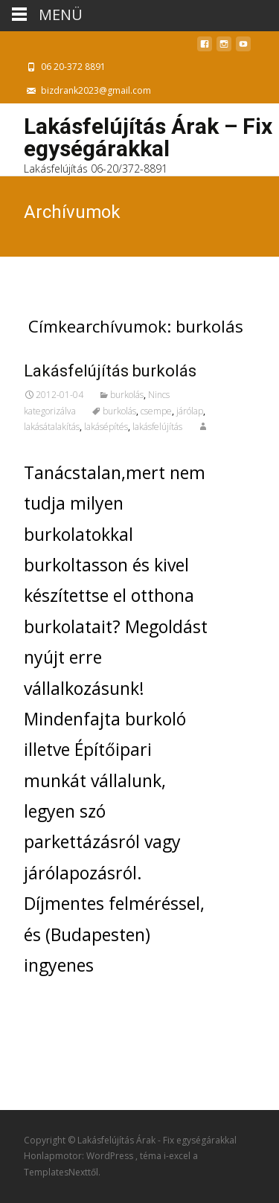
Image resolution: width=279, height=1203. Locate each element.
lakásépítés (106, 426)
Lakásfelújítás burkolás (110, 371)
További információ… (115, 1004)
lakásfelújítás (157, 426)
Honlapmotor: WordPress (79, 1155)
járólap (189, 411)
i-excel (178, 1155)
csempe (156, 411)
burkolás (127, 394)
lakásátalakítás (52, 426)
